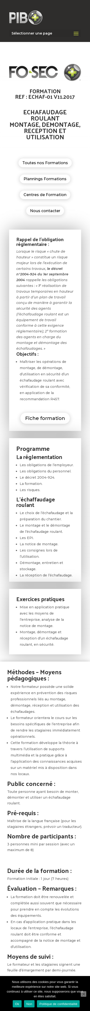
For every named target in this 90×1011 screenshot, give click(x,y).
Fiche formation (45, 418)
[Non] (83, 994)
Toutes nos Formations (45, 163)
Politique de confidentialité (58, 1004)
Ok (17, 1004)
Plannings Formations (45, 179)
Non (29, 1004)
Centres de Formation (45, 194)
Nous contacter (45, 211)
